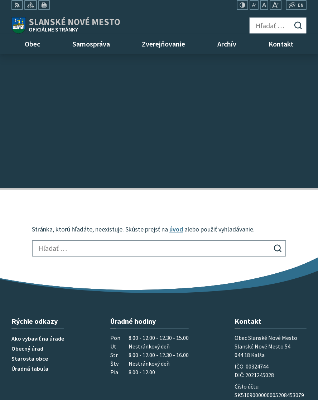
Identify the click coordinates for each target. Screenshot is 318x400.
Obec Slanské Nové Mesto (83, 337)
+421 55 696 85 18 (255, 272)
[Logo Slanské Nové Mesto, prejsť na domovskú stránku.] (65, 25)
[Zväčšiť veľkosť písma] (275, 5)
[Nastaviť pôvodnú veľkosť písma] (264, 5)
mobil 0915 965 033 (258, 280)
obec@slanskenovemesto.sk (271, 289)
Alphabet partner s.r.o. (105, 330)
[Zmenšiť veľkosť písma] (254, 5)
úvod (176, 95)
